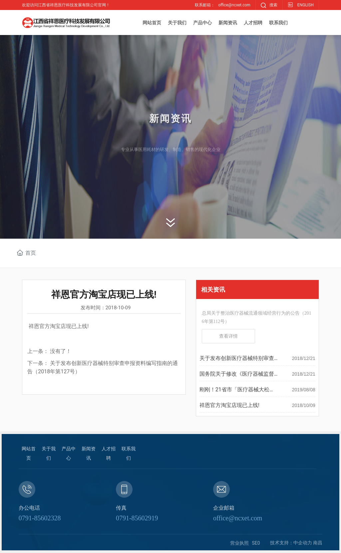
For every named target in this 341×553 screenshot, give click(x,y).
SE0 (256, 543)
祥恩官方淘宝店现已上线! (229, 405)
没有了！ (60, 351)
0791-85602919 (137, 518)
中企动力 (302, 542)
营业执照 (239, 543)
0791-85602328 (40, 518)
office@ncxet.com (237, 518)
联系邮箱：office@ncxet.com (222, 5)
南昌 (317, 542)
